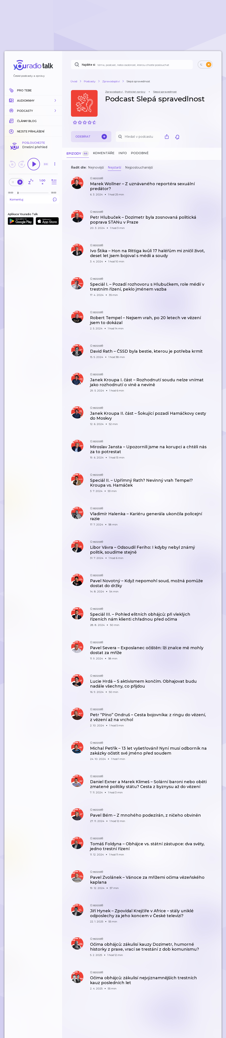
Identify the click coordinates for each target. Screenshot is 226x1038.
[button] (33, 100)
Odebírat (91, 136)
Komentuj (33, 199)
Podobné (140, 153)
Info (122, 153)
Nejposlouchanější (139, 167)
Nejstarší (114, 167)
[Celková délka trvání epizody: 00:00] (54, 192)
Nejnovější (96, 167)
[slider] (18, 193)
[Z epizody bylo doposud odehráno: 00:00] (11, 192)
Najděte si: (89, 64)
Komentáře (103, 153)
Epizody (78, 153)
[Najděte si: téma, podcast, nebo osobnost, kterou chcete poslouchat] (132, 64)
